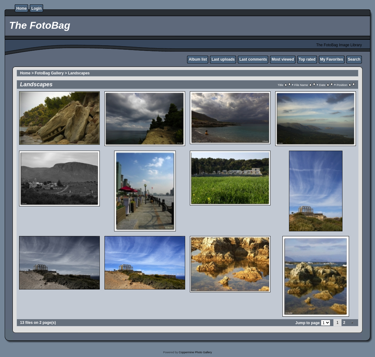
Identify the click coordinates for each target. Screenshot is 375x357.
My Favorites (331, 59)
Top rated (307, 59)
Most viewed (282, 59)
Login (36, 8)
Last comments (253, 59)
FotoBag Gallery (49, 73)
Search (354, 59)
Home (21, 8)
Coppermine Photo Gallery (195, 352)
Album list (198, 59)
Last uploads (223, 59)
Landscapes (78, 73)
